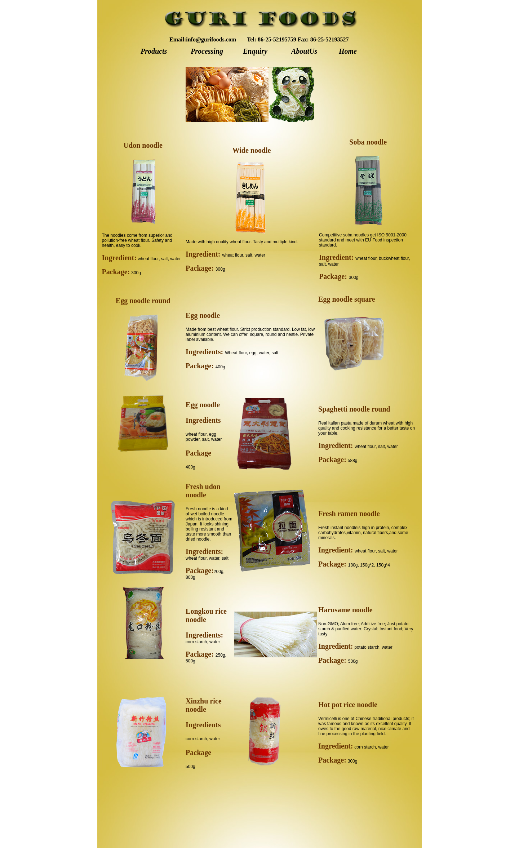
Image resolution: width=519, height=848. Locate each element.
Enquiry (255, 51)
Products (154, 51)
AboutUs (304, 51)
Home (348, 51)
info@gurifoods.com (211, 39)
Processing (207, 51)
